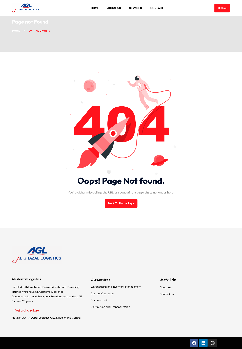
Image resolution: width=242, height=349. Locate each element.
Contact (157, 8)
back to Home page (121, 203)
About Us (114, 8)
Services (135, 8)
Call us (222, 8)
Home (95, 8)
